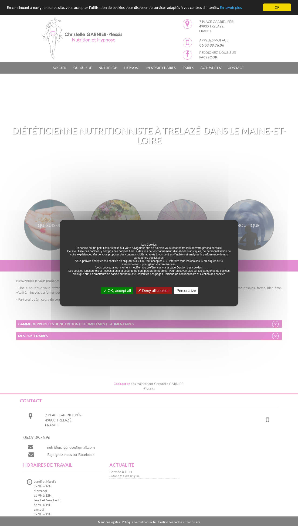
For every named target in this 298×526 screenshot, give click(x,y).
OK (277, 7)
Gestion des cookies (189, 267)
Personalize (186, 290)
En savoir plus (231, 7)
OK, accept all (117, 290)
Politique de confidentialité (180, 273)
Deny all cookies (153, 290)
